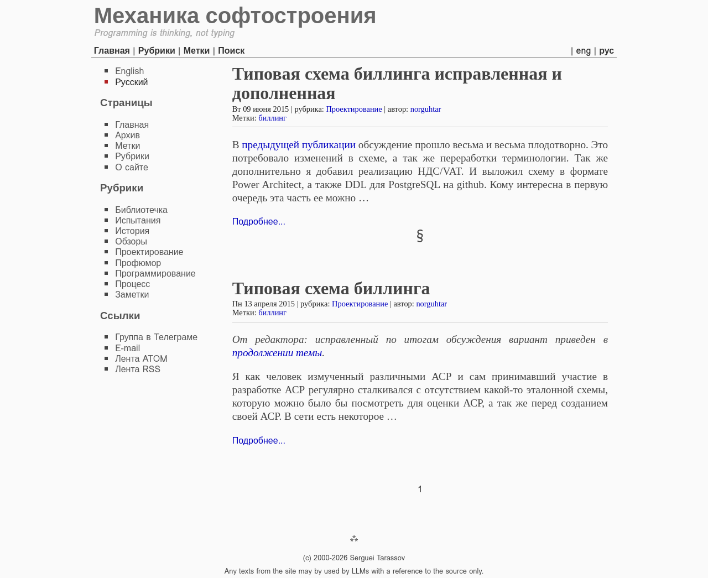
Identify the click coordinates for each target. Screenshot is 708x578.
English (129, 71)
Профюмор (138, 263)
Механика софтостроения (235, 15)
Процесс (132, 284)
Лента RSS (137, 369)
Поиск (231, 51)
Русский (131, 82)
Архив (127, 135)
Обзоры (131, 241)
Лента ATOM (141, 359)
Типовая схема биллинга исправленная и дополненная (397, 83)
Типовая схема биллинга (331, 288)
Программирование (155, 273)
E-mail (127, 348)
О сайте (131, 167)
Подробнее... (258, 221)
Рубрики (156, 51)
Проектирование (354, 109)
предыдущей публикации (299, 144)
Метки (197, 51)
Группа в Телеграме (156, 337)
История (132, 231)
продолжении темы (277, 352)
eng (583, 51)
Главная (112, 51)
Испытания (137, 220)
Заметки (132, 294)
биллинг (272, 117)
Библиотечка (141, 210)
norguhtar (425, 109)
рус (606, 51)
